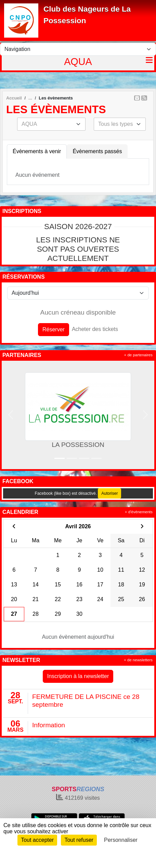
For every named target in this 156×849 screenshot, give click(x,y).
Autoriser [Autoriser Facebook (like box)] (109, 493)
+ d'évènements (139, 512)
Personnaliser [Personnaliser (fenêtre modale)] (121, 840)
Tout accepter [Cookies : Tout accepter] (37, 840)
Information (48, 725)
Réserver (53, 329)
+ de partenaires (138, 355)
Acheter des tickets (95, 329)
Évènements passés (97, 151)
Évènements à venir (37, 151)
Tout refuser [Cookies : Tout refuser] (78, 840)
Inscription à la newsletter (78, 676)
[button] (10, 415)
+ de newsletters (138, 660)
